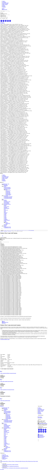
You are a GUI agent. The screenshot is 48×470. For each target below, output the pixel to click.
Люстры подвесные (7, 187)
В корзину (2, 385)
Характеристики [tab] (5, 322)
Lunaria (5, 216)
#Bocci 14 (7, 461)
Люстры (5, 186)
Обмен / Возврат (5, 4)
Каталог (2, 406)
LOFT (6, 189)
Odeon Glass (8, 191)
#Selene (34, 461)
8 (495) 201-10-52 (3, 15)
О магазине (4, 175)
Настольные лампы (7, 201)
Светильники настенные (8, 198)
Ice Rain (5, 221)
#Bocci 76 (14, 461)
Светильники (6, 195)
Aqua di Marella (6, 206)
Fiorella (5, 215)
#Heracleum (24, 461)
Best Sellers (5, 184)
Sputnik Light (8, 193)
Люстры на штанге (7, 412)
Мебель (5, 449)
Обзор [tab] (3, 321)
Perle (5, 211)
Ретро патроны (6, 202)
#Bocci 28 (10, 461)
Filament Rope (8, 418)
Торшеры (5, 200)
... (2, 228)
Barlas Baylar (8, 223)
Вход (3, 8)
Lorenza (7, 222)
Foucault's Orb (8, 190)
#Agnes (1, 461)
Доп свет (5, 423)
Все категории (31, 230)
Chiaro (5, 214)
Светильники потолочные (8, 196)
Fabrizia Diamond (7, 220)
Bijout (5, 205)
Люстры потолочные (7, 188)
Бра (2, 199)
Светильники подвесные (8, 197)
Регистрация (4, 9)
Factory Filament (8, 417)
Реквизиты (4, 180)
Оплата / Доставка (5, 3)
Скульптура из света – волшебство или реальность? (10, 466)
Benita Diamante (6, 208)
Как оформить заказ (5, 2)
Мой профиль (40, 417)
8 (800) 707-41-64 (3, 16)
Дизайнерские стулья (7, 227)
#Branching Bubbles (19, 461)
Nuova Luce (6, 433)
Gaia (5, 209)
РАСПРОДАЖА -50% (5, 407)
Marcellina (5, 224)
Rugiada (5, 428)
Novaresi (5, 225)
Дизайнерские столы (7, 226)
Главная (3, 1)
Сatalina (5, 213)
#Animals (4, 461)
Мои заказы (40, 416)
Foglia (5, 444)
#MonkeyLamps (30, 461)
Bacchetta (5, 207)
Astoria (5, 217)
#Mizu (27, 461)
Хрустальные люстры (7, 204)
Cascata (5, 218)
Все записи (2, 469)
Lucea (5, 439)
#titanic (37, 461)
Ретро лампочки (6, 203)
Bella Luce (5, 212)
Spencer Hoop (8, 192)
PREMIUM (6, 185)
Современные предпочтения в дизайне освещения (10, 464)
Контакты (3, 6)
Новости (3, 5)
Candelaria (5, 219)
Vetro (5, 434)
